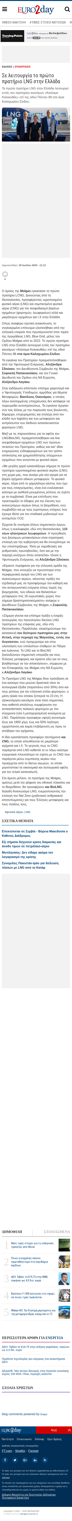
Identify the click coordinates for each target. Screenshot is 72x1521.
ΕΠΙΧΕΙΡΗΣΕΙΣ (23, 66)
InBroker (6, 1477)
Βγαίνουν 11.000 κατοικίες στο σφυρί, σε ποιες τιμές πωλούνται (33, 1295)
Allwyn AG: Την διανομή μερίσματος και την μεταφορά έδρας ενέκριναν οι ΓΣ (33, 1312)
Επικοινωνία (24, 1439)
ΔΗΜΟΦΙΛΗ (12, 1232)
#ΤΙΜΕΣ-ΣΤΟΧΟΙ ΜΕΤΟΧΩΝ (48, 22)
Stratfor (20, 1451)
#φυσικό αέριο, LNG (17, 812)
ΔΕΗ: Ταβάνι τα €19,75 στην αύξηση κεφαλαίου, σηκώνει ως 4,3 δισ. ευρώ (35, 1348)
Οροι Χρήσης (54, 1439)
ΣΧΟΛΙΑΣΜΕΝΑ (57, 1232)
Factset (33, 1451)
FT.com (7, 1451)
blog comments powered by (24, 1414)
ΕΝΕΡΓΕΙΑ (54, 1338)
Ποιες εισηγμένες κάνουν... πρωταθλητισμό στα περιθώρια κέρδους (29, 1261)
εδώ (36, 38)
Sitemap (39, 1439)
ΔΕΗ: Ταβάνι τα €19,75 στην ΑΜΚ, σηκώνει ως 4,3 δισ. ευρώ (29, 1278)
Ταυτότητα (8, 1439)
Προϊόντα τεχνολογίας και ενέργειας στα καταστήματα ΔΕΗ (33, 1360)
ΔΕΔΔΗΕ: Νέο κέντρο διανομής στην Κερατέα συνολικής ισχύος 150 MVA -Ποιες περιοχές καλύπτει (35, 1372)
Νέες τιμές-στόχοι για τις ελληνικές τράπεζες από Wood (32, 1245)
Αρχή (54, 1430)
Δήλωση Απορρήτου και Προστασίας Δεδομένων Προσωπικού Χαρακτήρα (29, 1496)
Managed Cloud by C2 (29, 1514)
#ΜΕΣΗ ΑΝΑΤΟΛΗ (14, 22)
